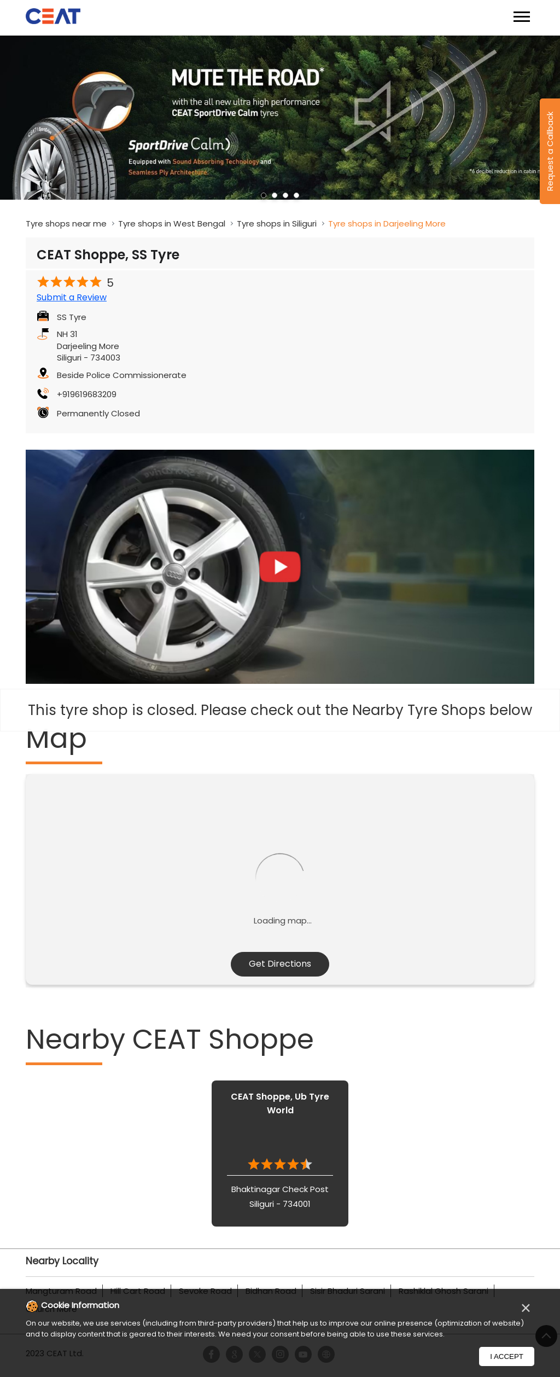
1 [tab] (263, 195)
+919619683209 (86, 394)
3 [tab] (285, 195)
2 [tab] (274, 195)
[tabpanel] (280, 118)
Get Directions (280, 963)
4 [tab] (296, 195)
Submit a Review (72, 298)
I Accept (506, 1356)
